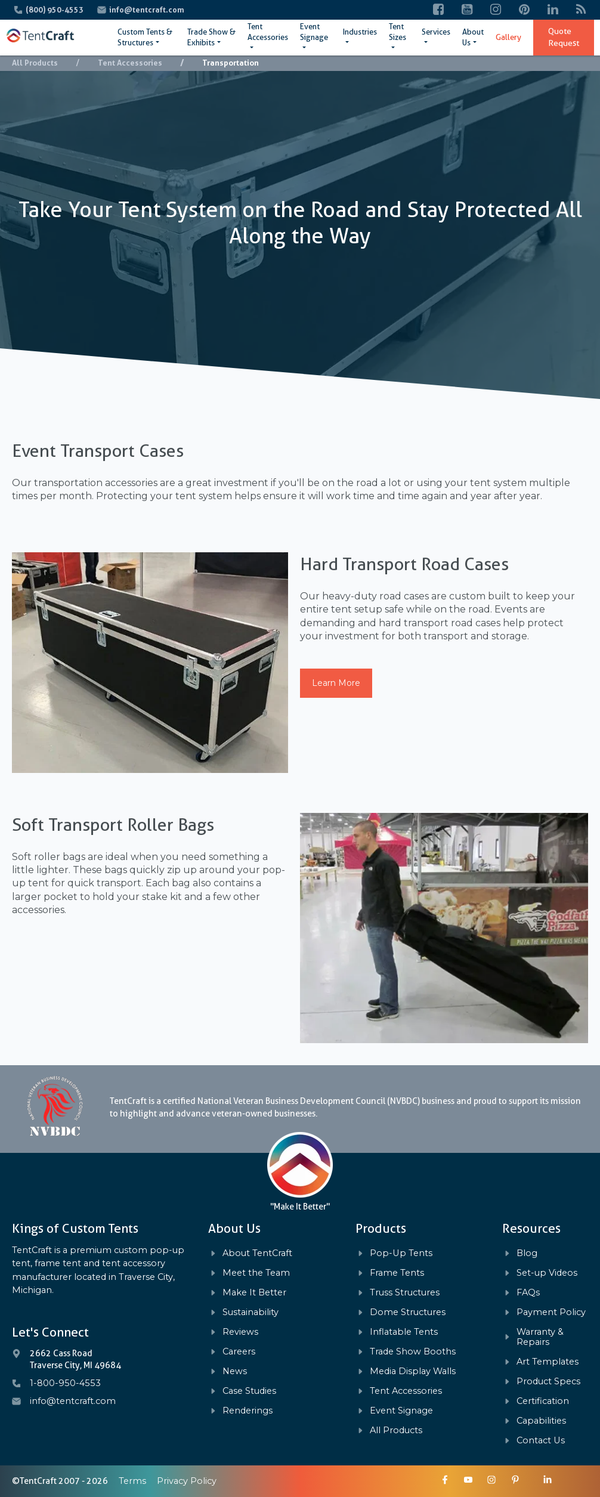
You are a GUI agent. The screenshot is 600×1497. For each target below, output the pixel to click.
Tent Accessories (130, 62)
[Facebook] (438, 10)
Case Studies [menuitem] (249, 1391)
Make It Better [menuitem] (254, 1293)
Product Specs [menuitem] (548, 1382)
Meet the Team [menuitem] (256, 1273)
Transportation (230, 62)
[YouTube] (467, 10)
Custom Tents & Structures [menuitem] (144, 37)
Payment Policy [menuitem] (551, 1312)
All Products (35, 62)
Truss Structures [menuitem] (405, 1293)
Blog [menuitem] (527, 1253)
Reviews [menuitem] (240, 1332)
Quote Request (563, 37)
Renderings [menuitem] (247, 1411)
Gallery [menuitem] (508, 37)
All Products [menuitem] (396, 1430)
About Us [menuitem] (473, 37)
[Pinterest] (524, 10)
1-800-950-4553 (65, 1383)
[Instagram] (495, 10)
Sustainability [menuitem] (250, 1312)
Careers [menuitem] (238, 1352)
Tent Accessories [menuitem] (268, 32)
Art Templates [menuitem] (548, 1362)
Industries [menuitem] (360, 31)
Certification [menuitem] (543, 1401)
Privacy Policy (187, 1481)
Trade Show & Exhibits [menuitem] (211, 37)
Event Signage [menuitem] (314, 32)
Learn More (336, 683)
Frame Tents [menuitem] (397, 1273)
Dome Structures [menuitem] (408, 1312)
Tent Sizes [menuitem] (397, 32)
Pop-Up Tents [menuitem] (401, 1253)
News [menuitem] (234, 1371)
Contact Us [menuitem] (541, 1441)
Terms (132, 1481)
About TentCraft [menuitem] (257, 1253)
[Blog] (581, 10)
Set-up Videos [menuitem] (547, 1273)
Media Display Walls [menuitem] (413, 1371)
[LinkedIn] (553, 10)
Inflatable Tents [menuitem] (404, 1332)
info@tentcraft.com (146, 9)
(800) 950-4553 (55, 9)
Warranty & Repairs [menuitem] (540, 1337)
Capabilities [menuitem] (541, 1421)
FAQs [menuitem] (528, 1293)
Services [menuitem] (436, 31)
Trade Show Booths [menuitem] (413, 1352)
